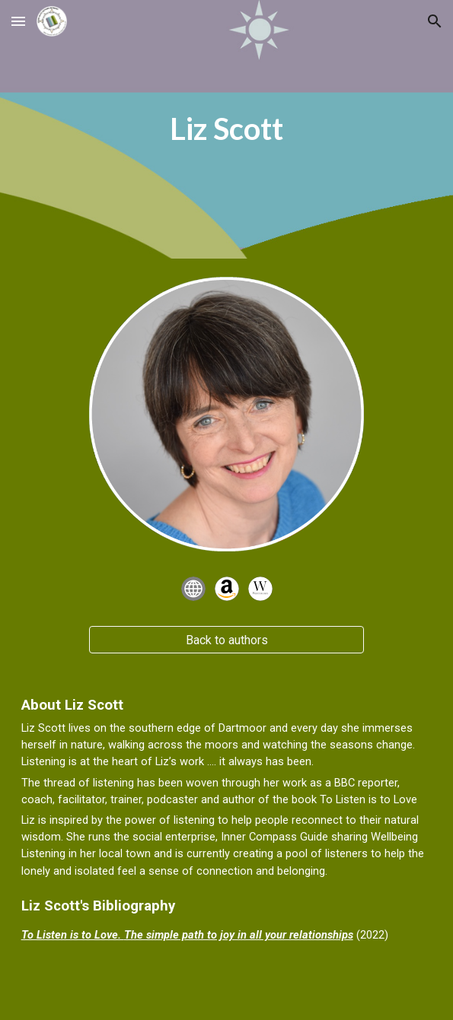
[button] (18, 21)
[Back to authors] (226, 640)
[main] (227, 129)
